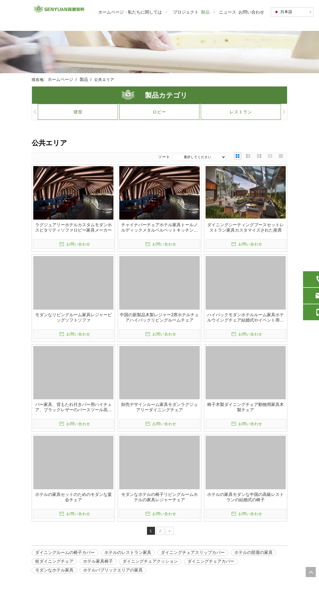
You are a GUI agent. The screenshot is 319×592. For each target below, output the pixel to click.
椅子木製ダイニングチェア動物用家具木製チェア (245, 407)
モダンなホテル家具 (54, 570)
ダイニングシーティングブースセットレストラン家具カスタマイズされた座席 (245, 227)
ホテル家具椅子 (98, 561)
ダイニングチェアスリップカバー (193, 552)
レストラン (231, 112)
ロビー (150, 112)
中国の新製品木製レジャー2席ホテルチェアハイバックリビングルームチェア (159, 317)
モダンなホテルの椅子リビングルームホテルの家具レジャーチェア (159, 497)
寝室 (68, 112)
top (311, 572)
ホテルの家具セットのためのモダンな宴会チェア (73, 497)
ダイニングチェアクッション (150, 561)
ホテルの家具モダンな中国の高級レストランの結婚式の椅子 (245, 497)
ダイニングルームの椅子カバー (65, 552)
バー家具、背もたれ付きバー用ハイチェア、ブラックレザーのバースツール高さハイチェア (73, 407)
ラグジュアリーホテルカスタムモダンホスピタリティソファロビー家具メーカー (73, 227)
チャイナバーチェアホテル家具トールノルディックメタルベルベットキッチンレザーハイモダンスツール (159, 228)
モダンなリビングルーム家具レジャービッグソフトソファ (73, 317)
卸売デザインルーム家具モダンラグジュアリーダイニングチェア (159, 407)
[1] (159, 52)
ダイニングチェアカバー (210, 561)
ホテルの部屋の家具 (253, 552)
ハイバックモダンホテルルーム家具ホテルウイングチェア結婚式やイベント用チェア (245, 318)
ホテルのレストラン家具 (127, 552)
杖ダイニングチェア (54, 561)
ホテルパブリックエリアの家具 (113, 570)
